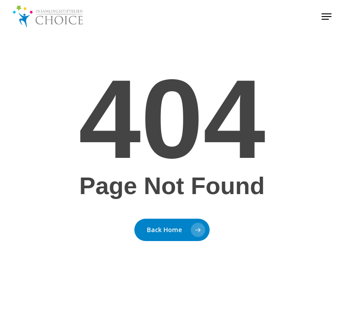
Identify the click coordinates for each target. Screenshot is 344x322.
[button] (326, 16)
